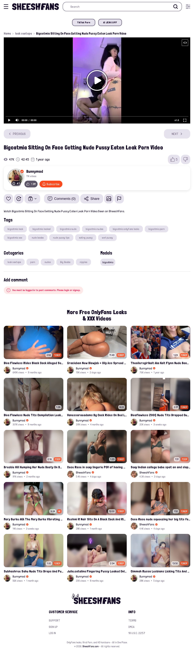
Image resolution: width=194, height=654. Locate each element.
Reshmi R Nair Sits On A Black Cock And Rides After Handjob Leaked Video (97, 519)
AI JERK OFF (110, 22)
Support (54, 620)
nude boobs (38, 237)
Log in (52, 633)
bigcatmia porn (156, 228)
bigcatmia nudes (94, 228)
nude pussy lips (61, 237)
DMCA (131, 627)
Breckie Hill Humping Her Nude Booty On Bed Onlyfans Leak (33, 467)
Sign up (53, 627)
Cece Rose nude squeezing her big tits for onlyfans (160, 519)
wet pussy (107, 237)
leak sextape (23, 33)
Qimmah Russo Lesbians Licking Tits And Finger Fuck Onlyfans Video (160, 571)
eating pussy (85, 237)
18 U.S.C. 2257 (136, 633)
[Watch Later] (18, 198)
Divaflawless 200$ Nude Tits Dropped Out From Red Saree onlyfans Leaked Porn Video (160, 415)
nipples (83, 262)
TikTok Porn (83, 22)
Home (7, 33)
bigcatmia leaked (42, 228)
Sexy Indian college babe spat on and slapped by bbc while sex (160, 467)
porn (32, 262)
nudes (48, 262)
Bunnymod (34, 171)
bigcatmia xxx (15, 237)
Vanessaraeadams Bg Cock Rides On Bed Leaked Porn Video (97, 415)
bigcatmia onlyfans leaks (126, 228)
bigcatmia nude (68, 228)
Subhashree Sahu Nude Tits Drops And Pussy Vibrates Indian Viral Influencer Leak (33, 571)
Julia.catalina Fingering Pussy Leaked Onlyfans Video (97, 571)
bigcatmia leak (15, 228)
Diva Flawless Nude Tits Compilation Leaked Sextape (33, 415)
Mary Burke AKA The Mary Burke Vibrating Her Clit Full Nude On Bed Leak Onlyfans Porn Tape (33, 519)
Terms (132, 620)
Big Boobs (65, 262)
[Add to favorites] (8, 198)
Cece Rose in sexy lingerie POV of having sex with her (97, 467)
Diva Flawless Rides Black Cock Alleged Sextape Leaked (33, 363)
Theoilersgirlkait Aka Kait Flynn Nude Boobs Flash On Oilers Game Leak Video (160, 363)
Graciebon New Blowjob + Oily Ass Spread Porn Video (97, 363)
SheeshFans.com (91, 646)
